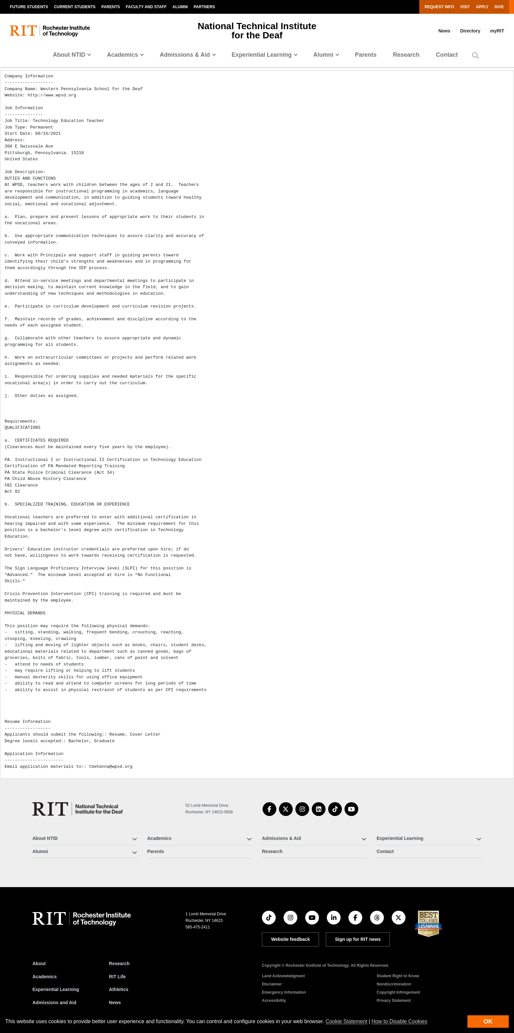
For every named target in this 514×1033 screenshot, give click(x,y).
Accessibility (274, 1000)
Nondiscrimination (394, 984)
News (444, 30)
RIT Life (117, 976)
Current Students (75, 7)
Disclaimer (272, 984)
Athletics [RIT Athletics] (118, 989)
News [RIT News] (115, 1002)
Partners (204, 7)
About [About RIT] (39, 963)
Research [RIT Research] (119, 963)
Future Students (29, 7)
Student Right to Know (398, 976)
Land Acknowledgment (283, 976)
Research (406, 54)
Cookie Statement (346, 1021)
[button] (475, 55)
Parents (110, 7)
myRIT (497, 30)
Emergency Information (284, 992)
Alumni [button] (323, 54)
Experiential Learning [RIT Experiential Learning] (55, 989)
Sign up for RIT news (358, 939)
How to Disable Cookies (399, 1021)
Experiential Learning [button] (262, 54)
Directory (470, 30)
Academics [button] (122, 54)
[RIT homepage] (50, 31)
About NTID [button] (69, 54)
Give (499, 7)
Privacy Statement (394, 1000)
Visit (465, 7)
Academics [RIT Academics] (44, 976)
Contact (447, 54)
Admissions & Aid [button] (185, 54)
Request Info (439, 7)
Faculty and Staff (146, 7)
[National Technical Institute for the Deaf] (77, 809)
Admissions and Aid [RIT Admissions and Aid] (54, 1002)
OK (488, 1021)
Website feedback (290, 939)
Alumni (180, 7)
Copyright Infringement (398, 992)
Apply (482, 7)
